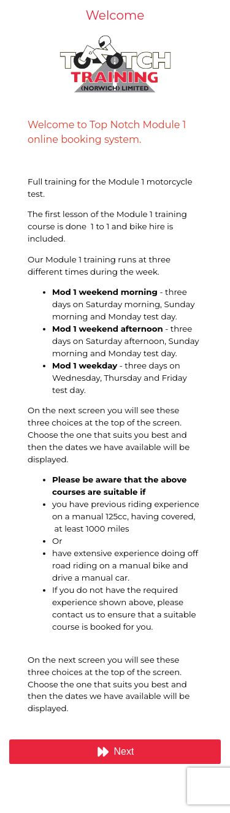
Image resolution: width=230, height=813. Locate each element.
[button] (115, 751)
